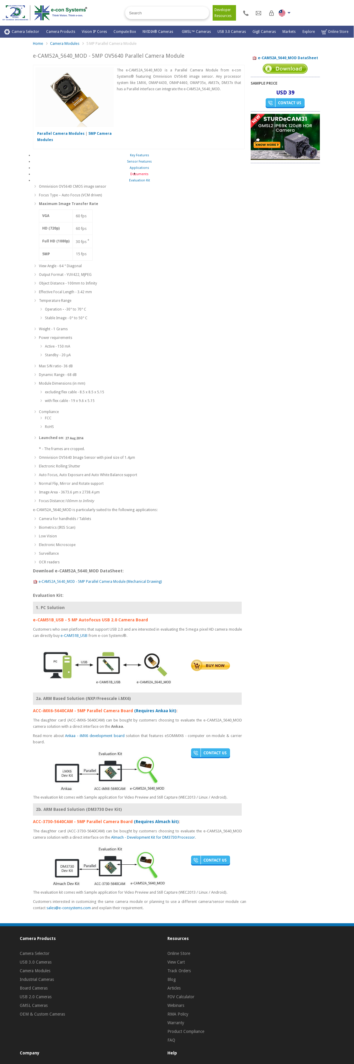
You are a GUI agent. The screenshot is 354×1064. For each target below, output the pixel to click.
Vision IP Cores (94, 32)
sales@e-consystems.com (68, 908)
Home (38, 43)
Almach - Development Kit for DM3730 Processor (153, 837)
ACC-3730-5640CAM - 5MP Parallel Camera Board (83, 821)
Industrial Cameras (37, 979)
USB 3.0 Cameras (231, 32)
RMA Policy (177, 1014)
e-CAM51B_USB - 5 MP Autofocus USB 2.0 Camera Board (90, 619)
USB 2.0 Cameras (36, 996)
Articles (174, 988)
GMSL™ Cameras (196, 32)
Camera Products (60, 32)
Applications (139, 168)
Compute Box (125, 32)
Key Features (139, 155)
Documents (139, 174)
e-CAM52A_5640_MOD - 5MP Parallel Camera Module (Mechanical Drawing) (97, 582)
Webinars (175, 1005)
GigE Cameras (264, 32)
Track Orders (179, 970)
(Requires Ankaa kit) (155, 710)
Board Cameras (34, 988)
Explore (308, 32)
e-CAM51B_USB (73, 635)
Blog (171, 979)
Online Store (334, 32)
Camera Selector (21, 32)
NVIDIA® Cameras (159, 32)
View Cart (176, 962)
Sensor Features (139, 161)
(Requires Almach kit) (156, 821)
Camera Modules (64, 43)
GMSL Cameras (34, 1005)
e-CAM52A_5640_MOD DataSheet (285, 58)
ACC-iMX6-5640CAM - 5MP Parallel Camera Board (83, 710)
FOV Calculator (180, 996)
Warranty (175, 1022)
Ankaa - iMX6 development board (95, 735)
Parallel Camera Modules (60, 134)
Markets (289, 32)
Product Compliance (185, 1031)
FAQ (171, 1040)
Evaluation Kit (139, 180)
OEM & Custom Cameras (42, 1014)
